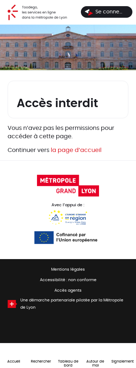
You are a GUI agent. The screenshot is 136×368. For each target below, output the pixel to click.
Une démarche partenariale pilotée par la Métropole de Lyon (71, 304)
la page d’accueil (76, 150)
